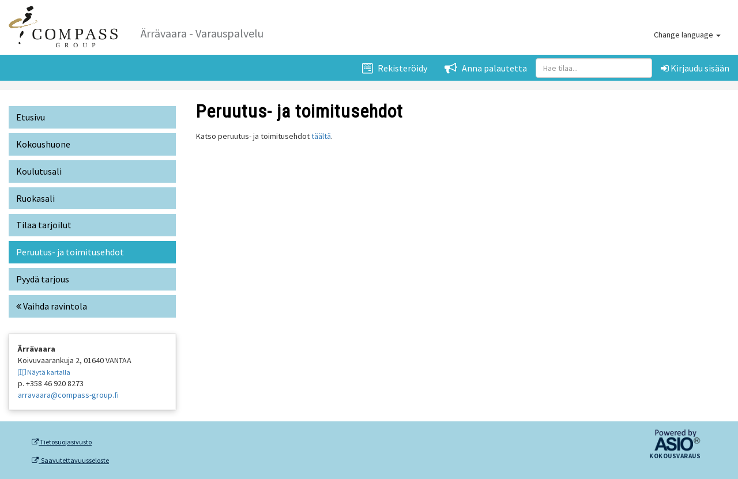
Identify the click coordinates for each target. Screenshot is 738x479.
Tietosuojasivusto (62, 442)
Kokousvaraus (675, 456)
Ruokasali (35, 198)
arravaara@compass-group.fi (68, 395)
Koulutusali (39, 171)
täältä (321, 136)
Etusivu (30, 117)
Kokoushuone (43, 144)
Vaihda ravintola (51, 306)
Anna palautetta (486, 68)
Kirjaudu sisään (695, 68)
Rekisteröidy (394, 68)
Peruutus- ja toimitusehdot (70, 252)
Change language (687, 34)
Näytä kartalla (44, 372)
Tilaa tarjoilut (43, 225)
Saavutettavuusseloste (70, 460)
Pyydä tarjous (42, 279)
